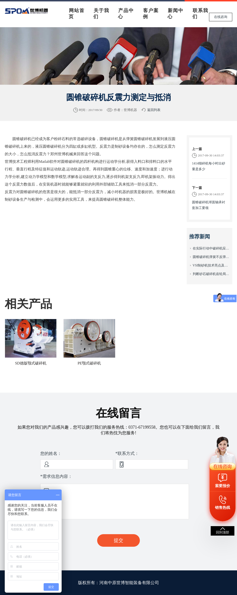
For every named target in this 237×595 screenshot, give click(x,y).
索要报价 (222, 486)
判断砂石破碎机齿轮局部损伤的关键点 (211, 274)
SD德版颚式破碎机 (30, 363)
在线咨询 (220, 17)
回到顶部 (222, 532)
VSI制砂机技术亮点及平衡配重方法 (211, 265)
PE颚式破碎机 (89, 363)
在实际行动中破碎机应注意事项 (211, 248)
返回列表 (153, 110)
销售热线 (222, 508)
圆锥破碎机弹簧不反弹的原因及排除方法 (211, 257)
